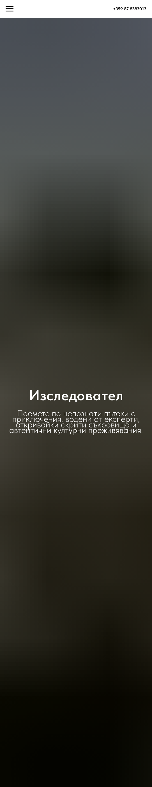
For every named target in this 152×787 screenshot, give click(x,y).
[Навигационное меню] (9, 9)
